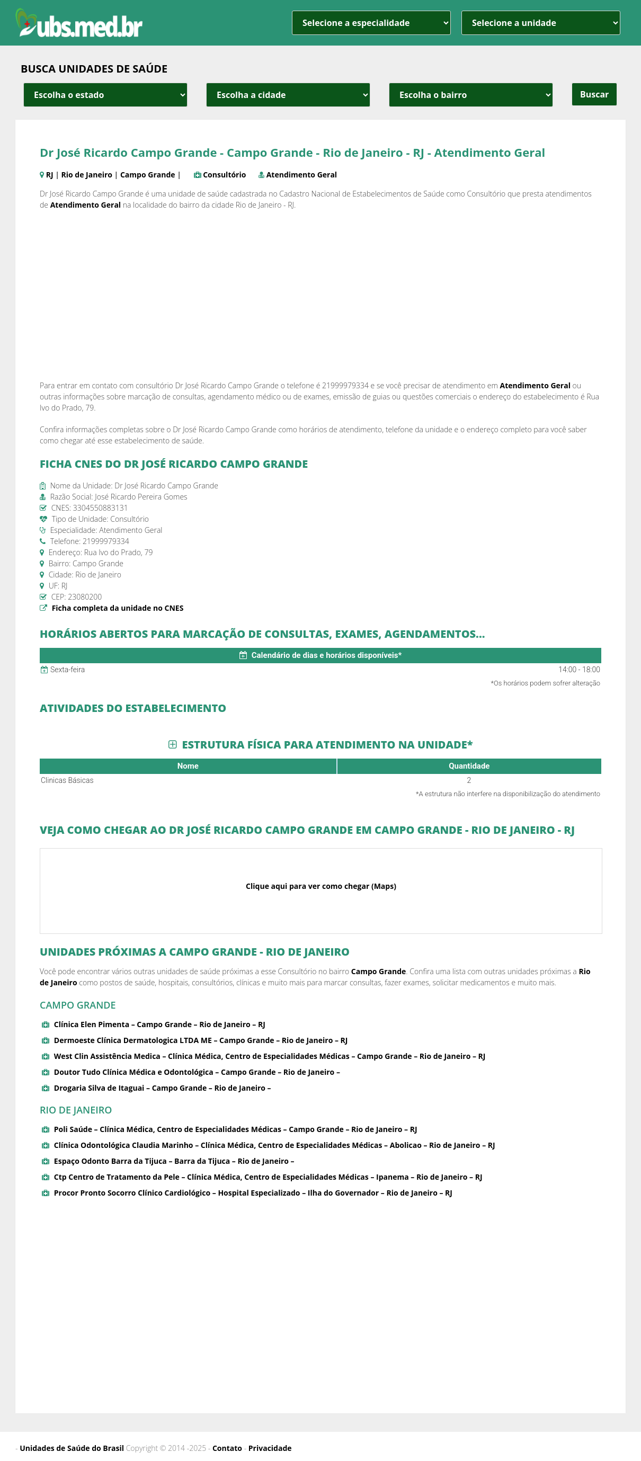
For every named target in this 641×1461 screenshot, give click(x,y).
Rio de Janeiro (86, 175)
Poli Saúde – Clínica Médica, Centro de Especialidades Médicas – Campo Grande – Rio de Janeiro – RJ (235, 1129)
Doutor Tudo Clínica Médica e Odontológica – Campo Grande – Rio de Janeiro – (197, 1072)
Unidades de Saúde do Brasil (72, 1448)
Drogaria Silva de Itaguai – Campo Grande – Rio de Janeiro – (162, 1088)
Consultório (224, 175)
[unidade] (540, 23)
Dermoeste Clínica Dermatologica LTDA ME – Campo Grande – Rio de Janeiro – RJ (201, 1040)
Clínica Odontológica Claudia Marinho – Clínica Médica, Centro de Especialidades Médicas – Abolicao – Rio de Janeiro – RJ (274, 1145)
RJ (50, 175)
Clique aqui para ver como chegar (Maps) (321, 886)
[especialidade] (371, 23)
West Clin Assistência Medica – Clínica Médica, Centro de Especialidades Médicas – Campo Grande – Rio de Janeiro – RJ (270, 1056)
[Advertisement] (320, 295)
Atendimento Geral (301, 175)
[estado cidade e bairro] (105, 95)
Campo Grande (147, 175)
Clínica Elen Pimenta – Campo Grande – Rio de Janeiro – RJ (159, 1024)
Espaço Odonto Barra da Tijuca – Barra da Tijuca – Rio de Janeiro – (174, 1161)
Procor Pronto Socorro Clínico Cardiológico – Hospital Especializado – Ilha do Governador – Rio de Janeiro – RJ (253, 1193)
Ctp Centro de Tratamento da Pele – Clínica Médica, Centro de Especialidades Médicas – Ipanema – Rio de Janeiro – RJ (268, 1177)
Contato (227, 1448)
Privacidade (270, 1448)
